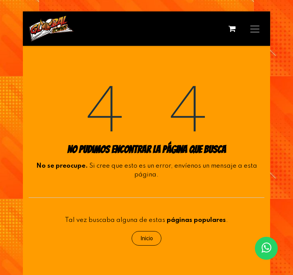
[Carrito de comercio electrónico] (231, 28)
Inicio (146, 238)
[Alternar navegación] (254, 29)
